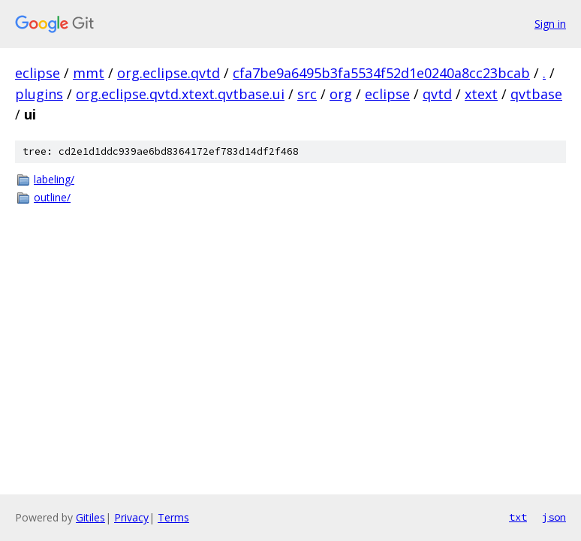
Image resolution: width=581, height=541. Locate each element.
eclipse (37, 73)
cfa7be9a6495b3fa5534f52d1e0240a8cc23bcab (381, 73)
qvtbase (536, 94)
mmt (88, 73)
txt (518, 517)
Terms (173, 517)
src (307, 94)
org (341, 94)
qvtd (437, 94)
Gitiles (90, 517)
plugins (39, 94)
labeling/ (54, 179)
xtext (481, 94)
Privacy (131, 517)
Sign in (550, 24)
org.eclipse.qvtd (168, 73)
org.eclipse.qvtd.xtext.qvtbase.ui (180, 94)
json (554, 517)
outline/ (52, 197)
